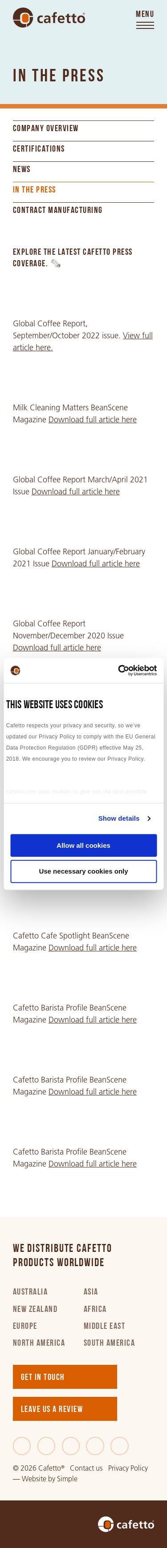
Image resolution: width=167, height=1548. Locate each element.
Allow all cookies (83, 845)
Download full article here (93, 420)
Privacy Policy (128, 1468)
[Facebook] (22, 1446)
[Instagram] (95, 1446)
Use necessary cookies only (83, 871)
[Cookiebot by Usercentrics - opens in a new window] (119, 670)
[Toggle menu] (145, 20)
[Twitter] (46, 1446)
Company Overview (46, 128)
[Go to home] (49, 18)
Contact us (86, 1468)
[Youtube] (119, 1446)
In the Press (34, 190)
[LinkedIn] (71, 1446)
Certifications (39, 149)
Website (34, 1479)
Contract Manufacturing (58, 210)
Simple (67, 1479)
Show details (119, 818)
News (22, 169)
